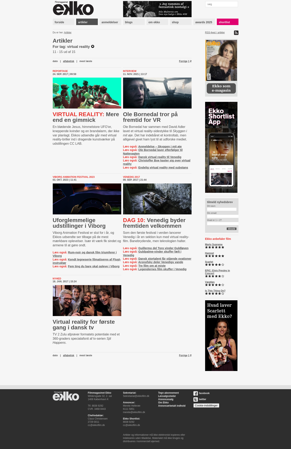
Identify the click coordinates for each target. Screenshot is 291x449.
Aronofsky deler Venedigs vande (160, 262)
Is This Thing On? (215, 290)
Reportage (60, 71)
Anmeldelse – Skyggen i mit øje (160, 146)
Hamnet (209, 253)
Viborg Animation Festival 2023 (74, 177)
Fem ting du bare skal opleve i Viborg (93, 266)
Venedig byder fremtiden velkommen (154, 223)
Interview (129, 71)
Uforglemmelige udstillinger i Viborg (79, 223)
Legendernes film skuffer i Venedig (162, 269)
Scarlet (209, 261)
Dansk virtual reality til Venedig (159, 157)
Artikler (68, 32)
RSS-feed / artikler (215, 32)
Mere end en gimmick (86, 117)
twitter (199, 399)
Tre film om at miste (152, 265)
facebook (201, 393)
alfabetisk (68, 61)
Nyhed (57, 278)
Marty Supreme (214, 244)
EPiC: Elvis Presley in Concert (217, 272)
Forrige (183, 61)
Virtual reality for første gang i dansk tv (84, 325)
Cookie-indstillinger (206, 405)
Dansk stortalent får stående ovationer (164, 258)
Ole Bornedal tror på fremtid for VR (150, 117)
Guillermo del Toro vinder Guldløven (163, 248)
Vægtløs (210, 282)
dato (55, 61)
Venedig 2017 (131, 177)
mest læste (85, 61)
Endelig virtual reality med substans (163, 167)
